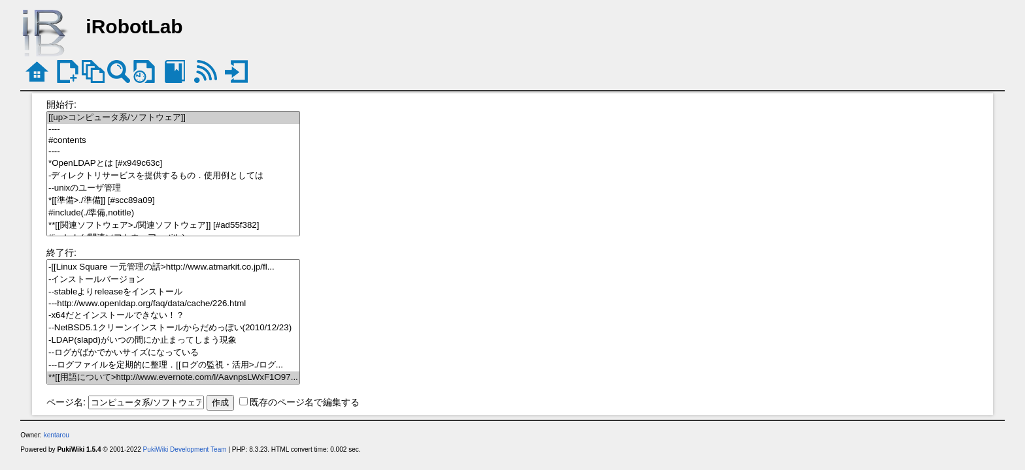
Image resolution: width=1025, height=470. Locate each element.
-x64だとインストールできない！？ (173, 315)
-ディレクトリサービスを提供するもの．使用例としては (173, 176)
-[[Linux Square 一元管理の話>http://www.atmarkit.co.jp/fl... (173, 267)
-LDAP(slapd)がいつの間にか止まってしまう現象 (173, 340)
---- (173, 129)
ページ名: (66, 402)
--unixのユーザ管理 (173, 188)
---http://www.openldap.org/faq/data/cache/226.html (173, 303)
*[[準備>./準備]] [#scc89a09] (173, 201)
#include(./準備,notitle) (173, 213)
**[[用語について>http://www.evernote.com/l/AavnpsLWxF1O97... (173, 377)
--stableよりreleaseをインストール (173, 292)
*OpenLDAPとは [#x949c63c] (173, 163)
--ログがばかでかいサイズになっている (173, 353)
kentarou (56, 435)
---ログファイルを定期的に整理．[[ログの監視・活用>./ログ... (173, 365)
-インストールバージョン (173, 280)
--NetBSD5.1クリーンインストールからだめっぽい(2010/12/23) (173, 328)
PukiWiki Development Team (185, 449)
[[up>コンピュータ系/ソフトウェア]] (173, 118)
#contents (173, 140)
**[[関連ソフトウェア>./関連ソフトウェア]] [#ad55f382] (173, 225)
